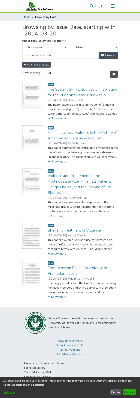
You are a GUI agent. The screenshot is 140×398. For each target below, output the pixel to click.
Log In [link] (99, 6)
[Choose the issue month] (95, 47)
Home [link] (26, 17)
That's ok (129, 392)
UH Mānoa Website (70, 354)
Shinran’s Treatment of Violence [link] (74, 230)
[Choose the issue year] (44, 47)
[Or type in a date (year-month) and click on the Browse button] (60, 55)
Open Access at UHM (70, 345)
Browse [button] (108, 55)
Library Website (70, 350)
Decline (115, 392)
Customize (9, 392)
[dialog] (70, 387)
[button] (91, 6)
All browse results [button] (36, 64)
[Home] (38, 6)
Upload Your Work (70, 341)
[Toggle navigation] (112, 6)
